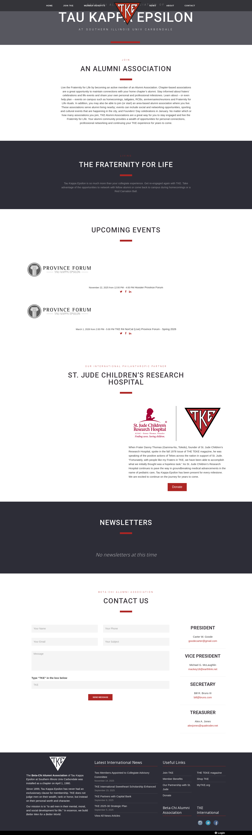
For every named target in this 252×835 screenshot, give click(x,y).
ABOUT (170, 7)
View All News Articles (107, 815)
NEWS (152, 7)
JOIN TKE (68, 7)
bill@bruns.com (203, 697)
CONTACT (190, 7)
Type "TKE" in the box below (49, 677)
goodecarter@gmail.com (202, 640)
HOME (49, 7)
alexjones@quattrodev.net (203, 725)
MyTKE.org (203, 784)
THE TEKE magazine (209, 772)
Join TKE (168, 772)
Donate (177, 487)
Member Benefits (173, 778)
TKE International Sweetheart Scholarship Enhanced (125, 786)
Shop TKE (203, 778)
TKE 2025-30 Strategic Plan (110, 806)
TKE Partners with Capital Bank (112, 796)
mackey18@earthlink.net (202, 669)
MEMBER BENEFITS (94, 7)
